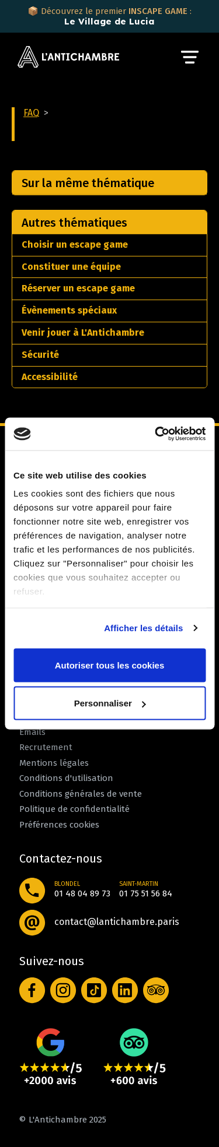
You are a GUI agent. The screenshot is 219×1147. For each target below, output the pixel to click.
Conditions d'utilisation (66, 778)
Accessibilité (50, 376)
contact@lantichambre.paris (116, 921)
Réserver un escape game (78, 288)
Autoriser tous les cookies (110, 665)
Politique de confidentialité (74, 809)
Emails (32, 732)
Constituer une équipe (71, 266)
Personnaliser (110, 703)
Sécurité (40, 354)
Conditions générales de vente (80, 794)
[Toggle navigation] (189, 57)
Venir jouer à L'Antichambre (83, 332)
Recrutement (45, 747)
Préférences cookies (59, 824)
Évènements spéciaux (69, 310)
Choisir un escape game (75, 244)
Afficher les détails (143, 628)
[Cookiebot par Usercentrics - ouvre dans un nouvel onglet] (156, 434)
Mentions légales (54, 763)
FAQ (31, 112)
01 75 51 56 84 (145, 893)
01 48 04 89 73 (82, 893)
